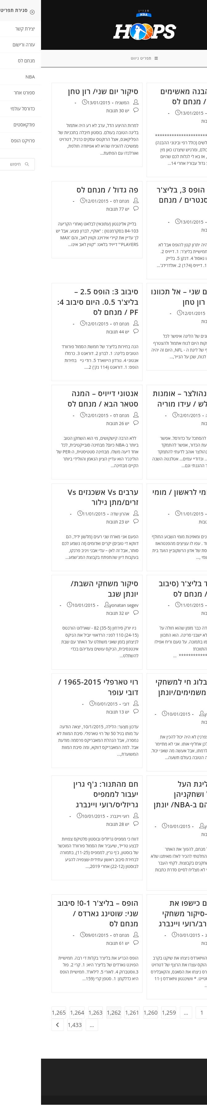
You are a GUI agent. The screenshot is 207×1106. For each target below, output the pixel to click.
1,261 (91, 1013)
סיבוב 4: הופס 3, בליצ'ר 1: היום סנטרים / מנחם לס (154, 201)
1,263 (55, 1013)
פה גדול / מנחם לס (66, 191)
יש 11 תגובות (171, 425)
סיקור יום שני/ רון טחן (62, 92)
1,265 (18, 1013)
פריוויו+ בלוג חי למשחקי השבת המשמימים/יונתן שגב (153, 693)
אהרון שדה (174, 417)
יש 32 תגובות (76, 615)
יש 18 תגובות (171, 323)
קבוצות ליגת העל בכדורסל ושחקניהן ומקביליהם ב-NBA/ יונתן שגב (153, 800)
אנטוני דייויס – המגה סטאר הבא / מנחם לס (62, 400)
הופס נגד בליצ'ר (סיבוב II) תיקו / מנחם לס (155, 590)
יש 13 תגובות (76, 713)
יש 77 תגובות (76, 210)
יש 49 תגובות (171, 231)
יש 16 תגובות (171, 836)
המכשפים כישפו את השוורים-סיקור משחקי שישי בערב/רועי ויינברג (155, 914)
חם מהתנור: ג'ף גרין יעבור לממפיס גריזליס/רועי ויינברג (64, 795)
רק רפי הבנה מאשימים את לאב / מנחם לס (156, 97)
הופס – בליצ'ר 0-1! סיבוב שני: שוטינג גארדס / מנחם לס (56, 914)
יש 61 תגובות (76, 944)
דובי (84, 705)
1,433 (34, 1026)
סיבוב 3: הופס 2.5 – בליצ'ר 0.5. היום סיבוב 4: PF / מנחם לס (56, 303)
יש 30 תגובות (76, 112)
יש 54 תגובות (171, 615)
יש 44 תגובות (171, 122)
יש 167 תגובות (170, 523)
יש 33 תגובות (171, 723)
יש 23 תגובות (76, 523)
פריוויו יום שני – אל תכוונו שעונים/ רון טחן (151, 298)
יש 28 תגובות (76, 825)
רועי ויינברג (78, 817)
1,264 (36, 1013)
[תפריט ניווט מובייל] (103, 59)
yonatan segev (82, 607)
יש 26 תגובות (76, 425)
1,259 (128, 1013)
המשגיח (81, 104)
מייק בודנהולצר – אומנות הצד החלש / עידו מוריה (152, 400)
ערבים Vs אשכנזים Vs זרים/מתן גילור (62, 498)
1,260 (109, 1013)
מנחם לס (175, 114)
